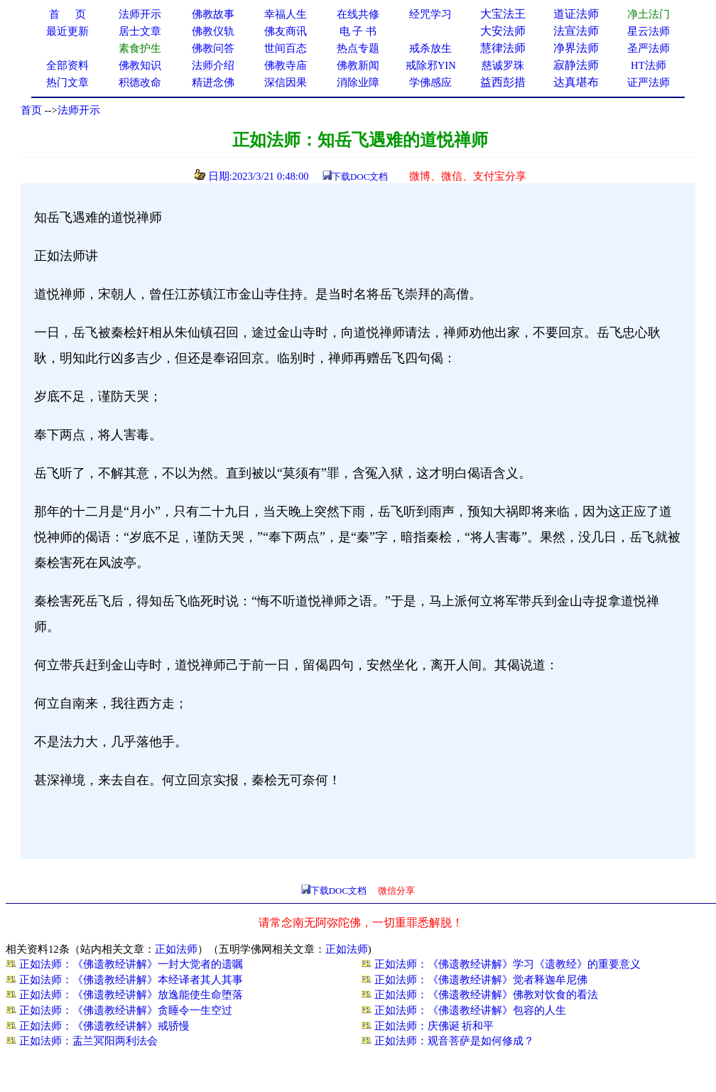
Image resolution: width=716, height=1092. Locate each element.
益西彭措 (503, 82)
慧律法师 (503, 48)
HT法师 (648, 65)
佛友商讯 (285, 31)
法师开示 (79, 110)
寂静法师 (576, 65)
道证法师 (576, 14)
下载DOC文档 (360, 176)
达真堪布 (576, 82)
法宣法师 (576, 31)
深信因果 (285, 82)
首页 (31, 110)
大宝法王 (503, 14)
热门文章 (67, 82)
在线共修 (358, 14)
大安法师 (503, 31)
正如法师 (176, 949)
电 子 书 (358, 31)
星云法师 (648, 31)
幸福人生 (285, 14)
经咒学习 (430, 14)
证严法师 (648, 82)
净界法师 (576, 48)
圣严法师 (648, 48)
